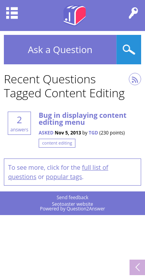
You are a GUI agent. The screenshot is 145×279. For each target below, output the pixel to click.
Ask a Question (60, 49)
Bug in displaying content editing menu (82, 118)
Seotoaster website (72, 204)
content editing (57, 143)
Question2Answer (86, 208)
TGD (93, 132)
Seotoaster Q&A (74, 15)
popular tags (64, 176)
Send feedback (72, 197)
